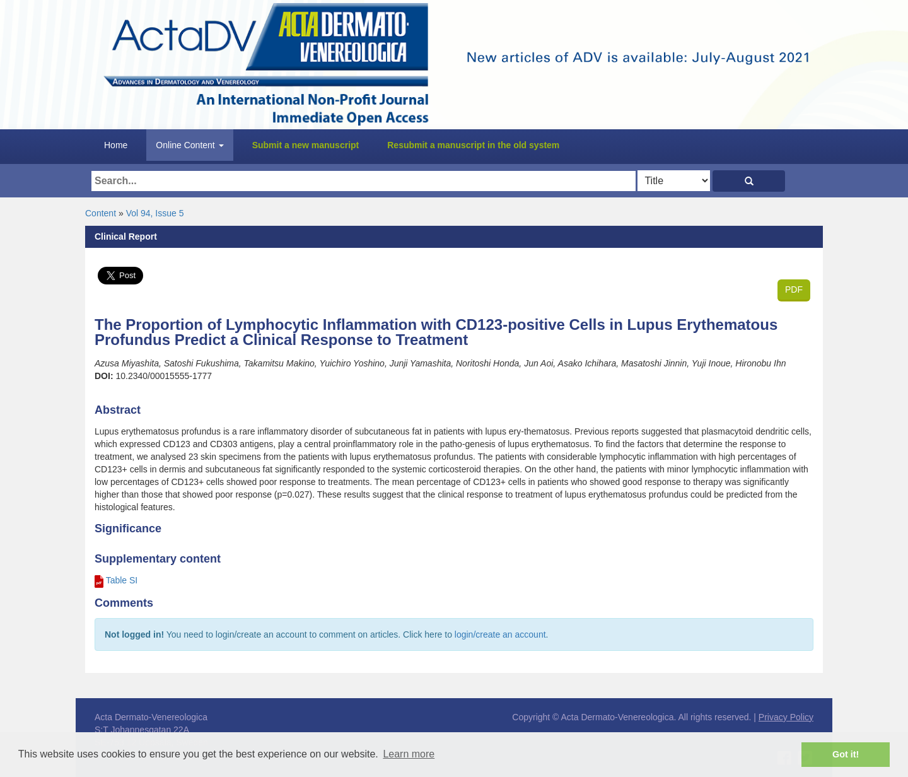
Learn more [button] (408, 754)
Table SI (122, 580)
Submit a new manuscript (305, 145)
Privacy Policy (786, 717)
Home (115, 145)
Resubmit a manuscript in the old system (473, 145)
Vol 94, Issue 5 (155, 213)
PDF (794, 289)
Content (100, 213)
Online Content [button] (189, 145)
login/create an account (500, 634)
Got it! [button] (845, 754)
